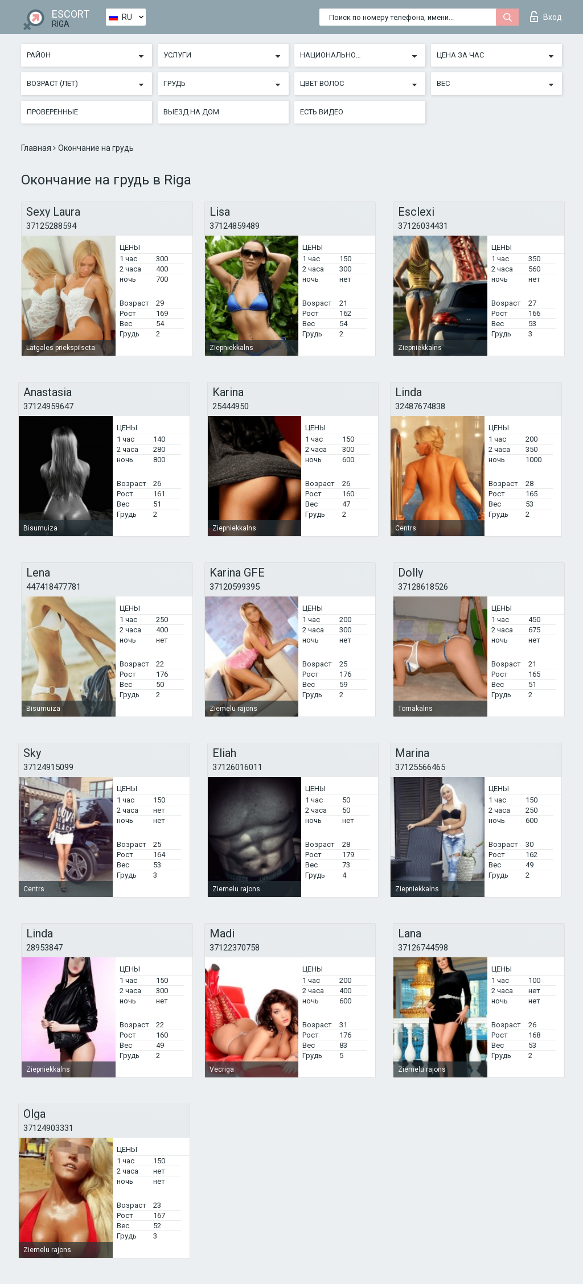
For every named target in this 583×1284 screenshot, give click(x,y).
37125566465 (420, 767)
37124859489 (235, 226)
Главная (37, 148)
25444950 (230, 406)
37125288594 (51, 226)
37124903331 (48, 1128)
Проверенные (52, 112)
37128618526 (423, 587)
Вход (546, 16)
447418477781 (53, 587)
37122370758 (235, 948)
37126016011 (237, 767)
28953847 (44, 948)
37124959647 (48, 406)
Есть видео (321, 112)
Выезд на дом (191, 112)
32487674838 (420, 406)
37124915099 (48, 767)
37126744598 (423, 948)
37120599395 (235, 587)
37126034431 (423, 226)
